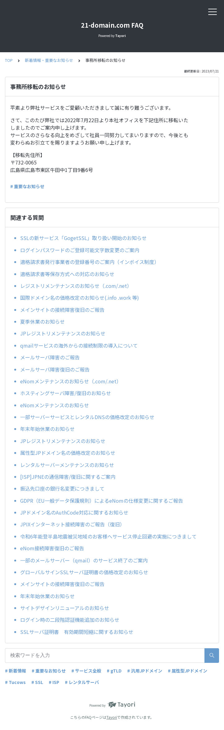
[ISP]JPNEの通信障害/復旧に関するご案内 (67, 476)
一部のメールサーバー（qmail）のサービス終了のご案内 (84, 560)
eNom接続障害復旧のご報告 (52, 548)
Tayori (111, 717)
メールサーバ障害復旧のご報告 (55, 369)
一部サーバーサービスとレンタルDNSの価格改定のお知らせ (87, 417)
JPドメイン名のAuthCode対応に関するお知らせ (74, 512)
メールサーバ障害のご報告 (50, 357)
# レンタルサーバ (82, 682)
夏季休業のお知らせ (42, 321)
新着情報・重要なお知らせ (49, 60)
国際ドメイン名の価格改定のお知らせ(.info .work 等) (79, 297)
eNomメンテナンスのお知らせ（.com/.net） (70, 381)
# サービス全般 (86, 671)
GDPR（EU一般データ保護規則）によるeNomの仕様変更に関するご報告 (101, 500)
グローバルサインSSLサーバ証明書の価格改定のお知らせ (84, 572)
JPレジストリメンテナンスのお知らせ (62, 333)
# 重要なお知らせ (27, 186)
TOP (9, 60)
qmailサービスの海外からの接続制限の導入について (79, 345)
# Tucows (15, 682)
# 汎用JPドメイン (144, 671)
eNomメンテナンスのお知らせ (54, 405)
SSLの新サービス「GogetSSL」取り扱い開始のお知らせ (83, 238)
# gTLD (114, 671)
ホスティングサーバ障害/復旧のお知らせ (65, 393)
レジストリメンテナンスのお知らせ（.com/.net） (76, 285)
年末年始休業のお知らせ (47, 428)
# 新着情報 (15, 671)
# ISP (54, 682)
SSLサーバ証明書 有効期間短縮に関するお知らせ (76, 631)
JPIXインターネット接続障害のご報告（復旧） (72, 524)
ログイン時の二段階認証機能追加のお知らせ (69, 619)
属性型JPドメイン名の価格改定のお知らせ (67, 452)
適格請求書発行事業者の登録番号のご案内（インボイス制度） (89, 262)
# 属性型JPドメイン (187, 671)
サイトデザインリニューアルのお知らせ (64, 608)
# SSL (37, 682)
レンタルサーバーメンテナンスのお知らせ (67, 465)
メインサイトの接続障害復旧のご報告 (62, 309)
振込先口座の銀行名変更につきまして (62, 488)
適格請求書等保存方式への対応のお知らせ (67, 274)
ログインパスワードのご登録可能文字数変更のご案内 (79, 250)
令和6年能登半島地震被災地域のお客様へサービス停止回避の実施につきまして (108, 536)
